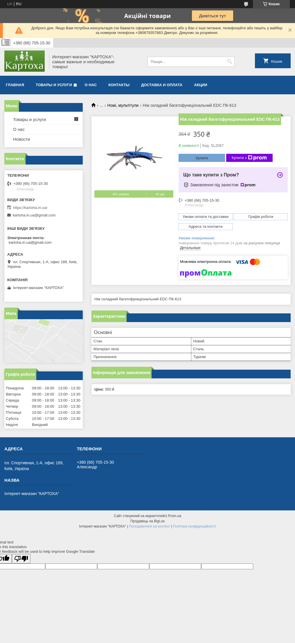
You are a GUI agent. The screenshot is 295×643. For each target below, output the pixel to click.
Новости (21, 139)
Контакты (118, 85)
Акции (200, 85)
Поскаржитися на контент (149, 526)
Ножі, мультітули (123, 105)
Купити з (249, 157)
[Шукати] (229, 62)
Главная (15, 85)
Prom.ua (174, 516)
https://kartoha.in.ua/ (30, 207)
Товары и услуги (54, 85)
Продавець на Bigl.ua (147, 521)
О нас (91, 85)
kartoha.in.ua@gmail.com (34, 215)
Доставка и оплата (161, 85)
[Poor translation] (21, 558)
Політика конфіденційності (194, 526)
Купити (202, 158)
